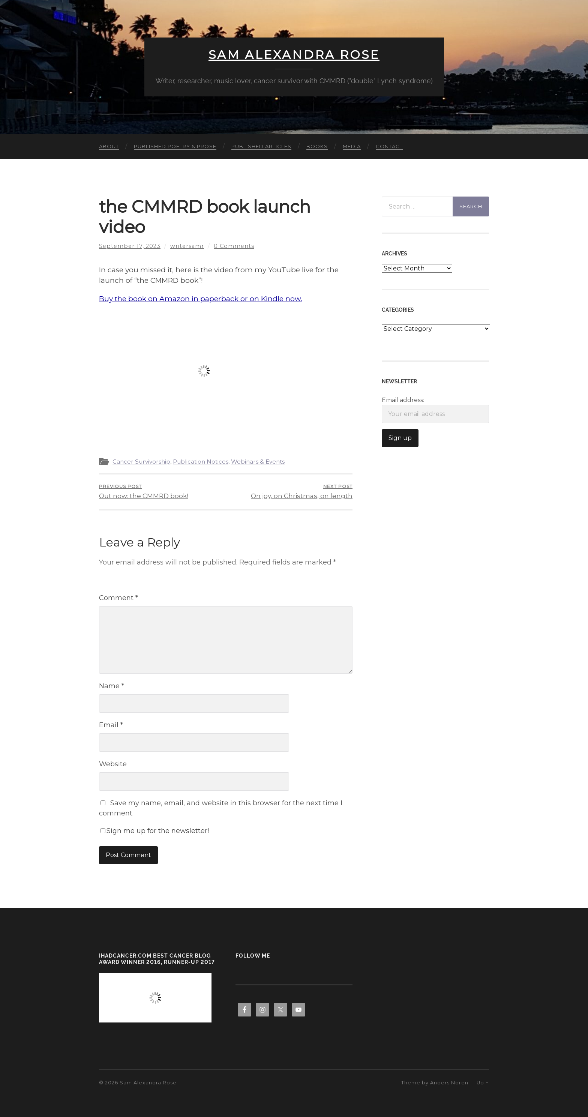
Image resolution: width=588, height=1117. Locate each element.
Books (317, 146)
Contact (389, 146)
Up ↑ (483, 1082)
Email (111, 725)
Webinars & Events (258, 461)
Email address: (435, 409)
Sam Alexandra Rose (294, 55)
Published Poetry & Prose (175, 146)
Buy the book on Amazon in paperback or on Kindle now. (200, 298)
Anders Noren (449, 1082)
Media (352, 146)
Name (111, 686)
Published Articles (261, 146)
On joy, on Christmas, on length (301, 491)
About (109, 146)
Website (113, 764)
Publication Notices (200, 461)
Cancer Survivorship (141, 461)
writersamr (187, 246)
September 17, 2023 (129, 246)
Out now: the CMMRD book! (143, 491)
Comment (118, 598)
